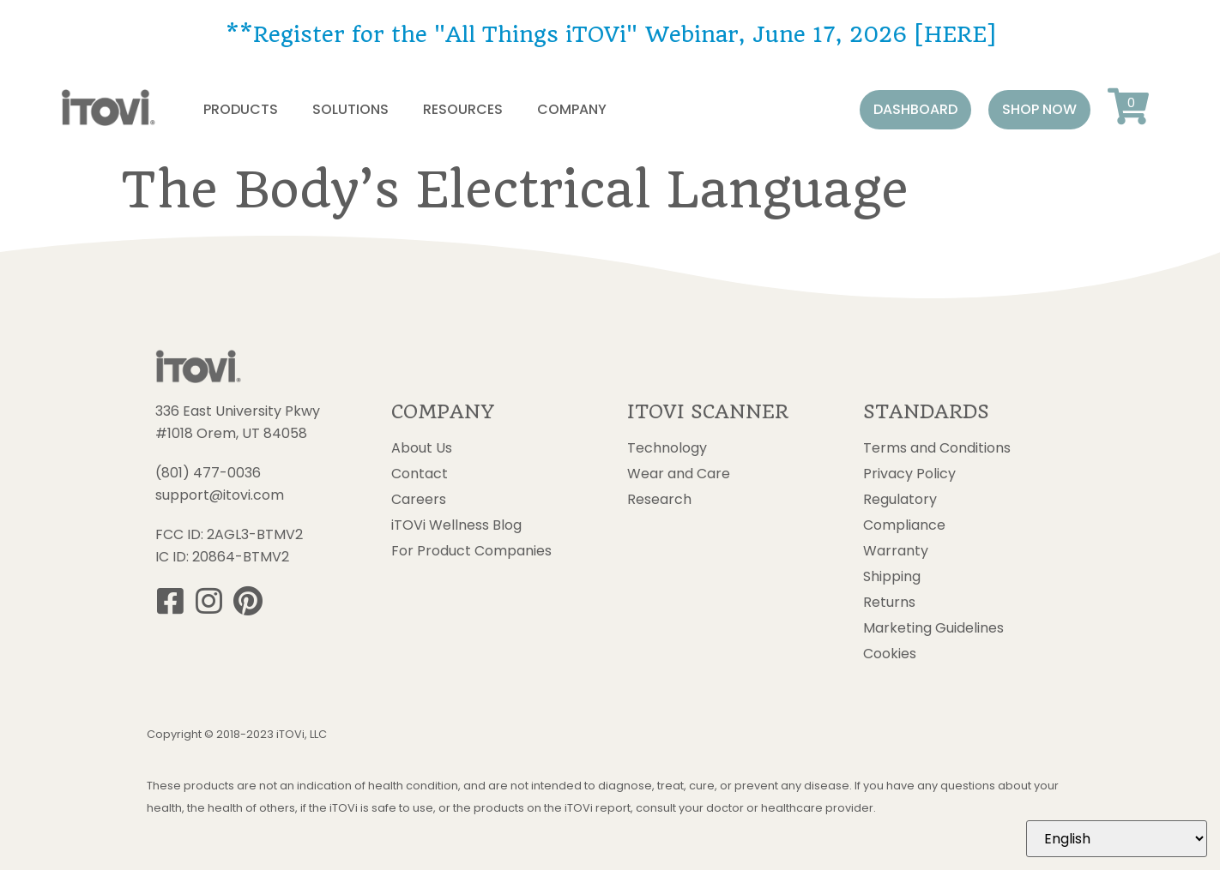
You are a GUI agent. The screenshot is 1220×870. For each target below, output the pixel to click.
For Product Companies (471, 551)
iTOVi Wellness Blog (456, 525)
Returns (889, 602)
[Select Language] (1116, 838)
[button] (915, 109)
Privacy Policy (909, 474)
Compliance (904, 525)
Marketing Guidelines (933, 628)
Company (572, 109)
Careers (418, 499)
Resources (463, 109)
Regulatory (900, 499)
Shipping (892, 576)
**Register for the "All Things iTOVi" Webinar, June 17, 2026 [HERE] (610, 34)
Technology (667, 448)
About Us (421, 448)
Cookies (889, 654)
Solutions (350, 109)
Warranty (895, 551)
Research (659, 499)
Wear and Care (678, 474)
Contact (419, 474)
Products (240, 109)
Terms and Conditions (937, 448)
